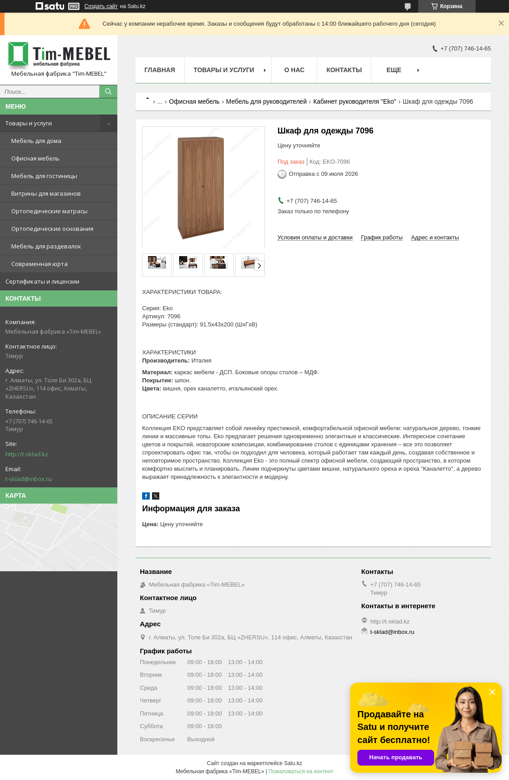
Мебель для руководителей (266, 101)
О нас (294, 69)
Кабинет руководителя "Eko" (354, 101)
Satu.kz (293, 763)
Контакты (343, 69)
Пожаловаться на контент (300, 771)
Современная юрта (39, 264)
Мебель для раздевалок (46, 246)
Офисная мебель (35, 158)
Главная (159, 69)
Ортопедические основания (52, 229)
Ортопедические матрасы (49, 211)
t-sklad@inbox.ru (28, 479)
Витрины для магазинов (46, 193)
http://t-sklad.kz (26, 454)
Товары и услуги (28, 123)
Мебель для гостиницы (44, 176)
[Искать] (108, 91)
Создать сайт (101, 6)
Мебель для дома (36, 141)
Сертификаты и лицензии (42, 281)
